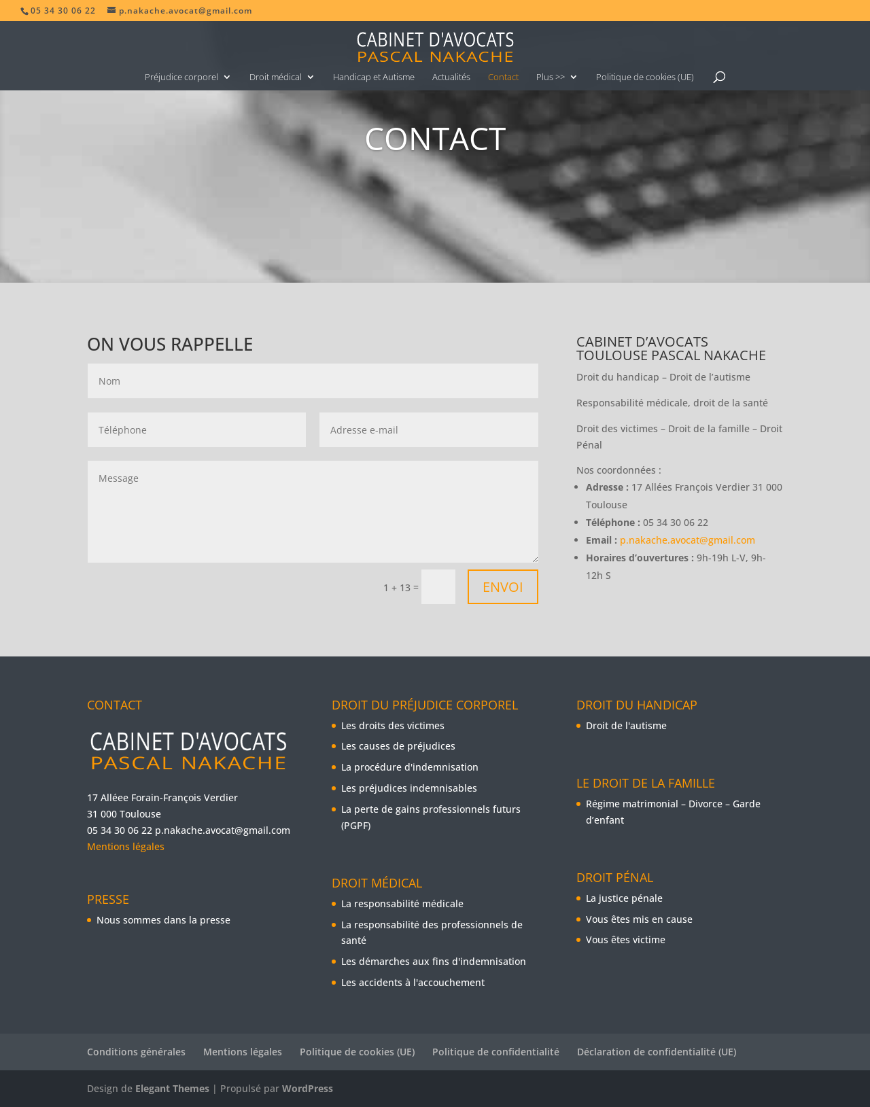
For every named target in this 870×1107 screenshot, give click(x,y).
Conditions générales (136, 1051)
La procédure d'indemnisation (409, 766)
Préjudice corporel (181, 77)
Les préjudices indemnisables (409, 787)
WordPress (307, 1088)
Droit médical (275, 77)
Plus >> (550, 77)
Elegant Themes (172, 1088)
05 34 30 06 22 (119, 830)
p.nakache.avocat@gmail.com (687, 539)
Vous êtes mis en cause (639, 919)
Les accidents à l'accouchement (413, 982)
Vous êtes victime (625, 939)
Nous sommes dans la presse (163, 919)
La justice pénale (624, 898)
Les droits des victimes (393, 725)
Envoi (503, 587)
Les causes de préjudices (398, 745)
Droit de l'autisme (626, 725)
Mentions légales (125, 846)
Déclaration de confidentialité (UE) (656, 1051)
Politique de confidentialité (495, 1051)
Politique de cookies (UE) (645, 77)
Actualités (451, 77)
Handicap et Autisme (374, 77)
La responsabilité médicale (402, 903)
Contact (503, 77)
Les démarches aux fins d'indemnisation (433, 961)
